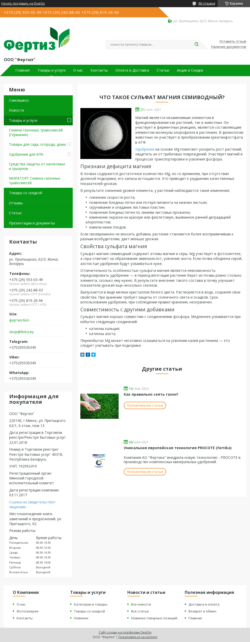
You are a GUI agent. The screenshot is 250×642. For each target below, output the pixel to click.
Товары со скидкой (25, 192)
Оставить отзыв (232, 41)
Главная (22, 70)
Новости (16, 110)
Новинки (81, 618)
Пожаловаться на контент (137, 637)
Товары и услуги (51, 70)
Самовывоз (19, 100)
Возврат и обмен (202, 611)
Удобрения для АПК (26, 154)
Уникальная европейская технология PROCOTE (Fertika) (178, 447)
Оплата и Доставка (132, 70)
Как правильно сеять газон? (151, 394)
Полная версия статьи (145, 405)
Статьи (163, 70)
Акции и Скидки (190, 70)
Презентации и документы (32, 223)
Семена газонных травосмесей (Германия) (36, 132)
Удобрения (144, 149)
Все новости (141, 604)
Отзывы (16, 202)
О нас (78, 70)
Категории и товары (90, 604)
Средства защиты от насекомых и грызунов (37, 166)
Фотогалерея (27, 611)
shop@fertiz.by (21, 332)
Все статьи (140, 611)
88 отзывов (206, 3)
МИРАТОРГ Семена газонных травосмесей (34, 180)
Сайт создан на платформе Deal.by (125, 632)
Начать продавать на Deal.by (23, 3)
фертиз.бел (19, 320)
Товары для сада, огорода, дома (37, 144)
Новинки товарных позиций (154, 618)
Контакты (99, 70)
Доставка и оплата (204, 604)
